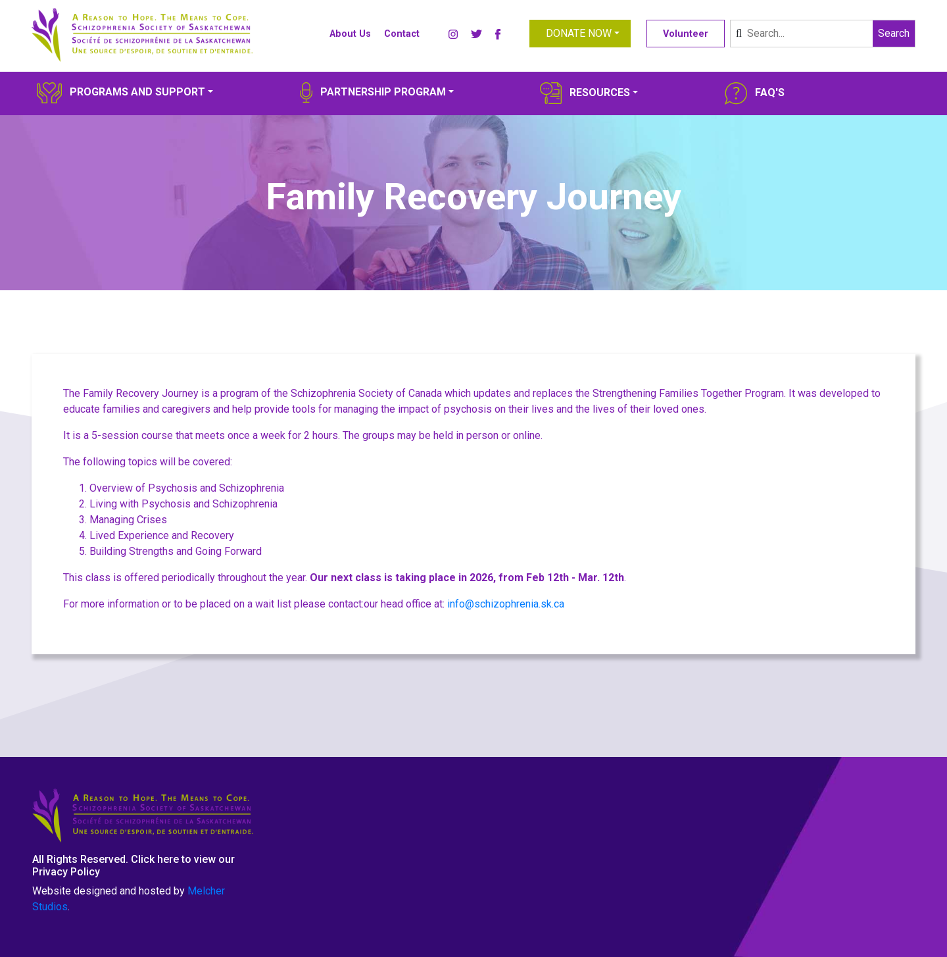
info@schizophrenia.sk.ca (505, 604)
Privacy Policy (66, 872)
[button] (580, 33)
